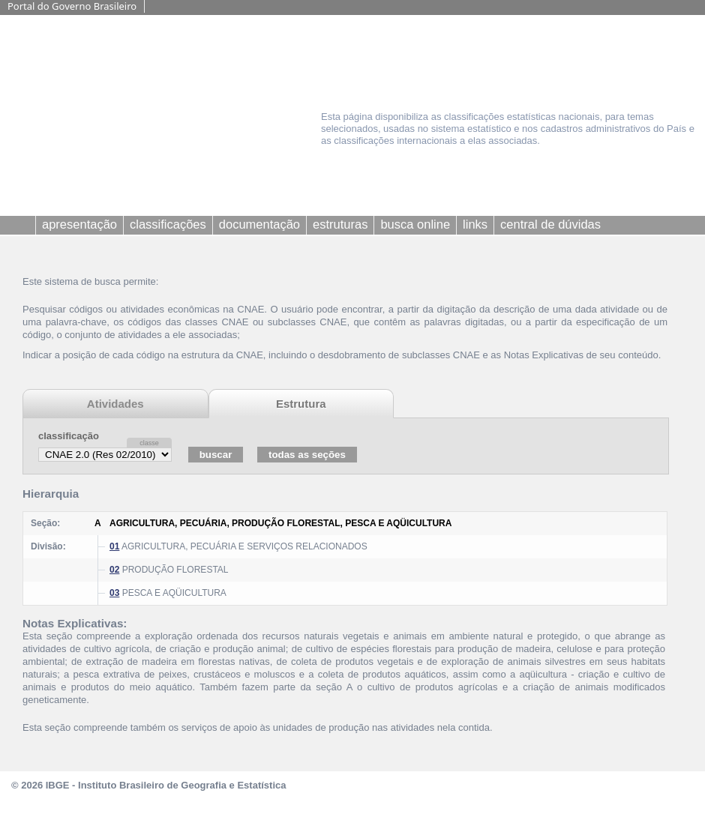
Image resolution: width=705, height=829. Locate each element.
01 (114, 546)
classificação (68, 435)
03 (114, 593)
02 (114, 569)
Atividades (115, 403)
